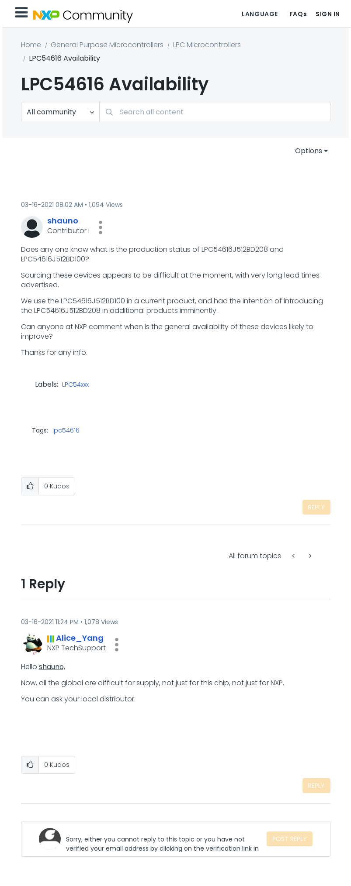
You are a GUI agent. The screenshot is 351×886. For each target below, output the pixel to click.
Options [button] (308, 151)
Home (31, 45)
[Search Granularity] (60, 112)
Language (260, 14)
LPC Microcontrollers (207, 45)
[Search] (214, 112)
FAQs (298, 14)
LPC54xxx (75, 385)
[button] (100, 227)
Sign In (328, 14)
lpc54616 (66, 430)
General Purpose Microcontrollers (107, 45)
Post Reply (289, 838)
